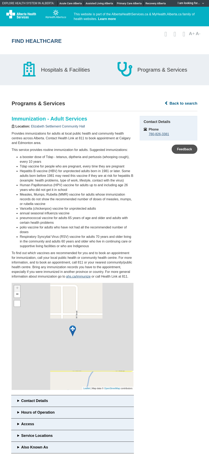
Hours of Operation (38, 412)
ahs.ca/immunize (78, 276)
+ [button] (17, 288)
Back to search (181, 103)
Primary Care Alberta (129, 3)
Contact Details (34, 401)
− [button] (17, 294)
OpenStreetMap (112, 388)
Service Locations (37, 436)
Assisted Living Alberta (99, 3)
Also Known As (34, 447)
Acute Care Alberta (70, 3)
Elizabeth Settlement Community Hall (58, 126)
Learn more (107, 19)
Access (27, 424)
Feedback (184, 149)
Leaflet (86, 388)
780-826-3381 (159, 134)
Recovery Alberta (156, 3)
